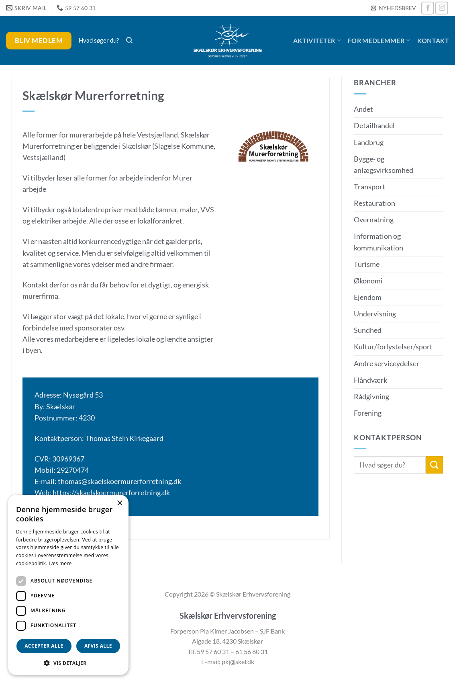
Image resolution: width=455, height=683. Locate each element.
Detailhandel (374, 125)
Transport (369, 187)
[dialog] (68, 585)
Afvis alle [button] (98, 645)
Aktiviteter (317, 41)
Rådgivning (371, 396)
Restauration (374, 203)
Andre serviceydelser (386, 363)
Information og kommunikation (378, 242)
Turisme (367, 264)
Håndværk (370, 380)
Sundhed (368, 330)
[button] (393, 8)
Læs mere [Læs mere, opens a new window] (60, 563)
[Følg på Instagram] (441, 8)
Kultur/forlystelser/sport (393, 347)
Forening (368, 413)
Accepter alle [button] (43, 645)
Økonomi (368, 281)
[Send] (434, 465)
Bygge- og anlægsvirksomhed (383, 164)
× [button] (119, 503)
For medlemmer (379, 41)
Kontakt (433, 40)
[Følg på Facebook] (427, 8)
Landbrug (369, 142)
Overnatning (374, 219)
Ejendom (368, 297)
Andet (363, 109)
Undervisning (375, 314)
